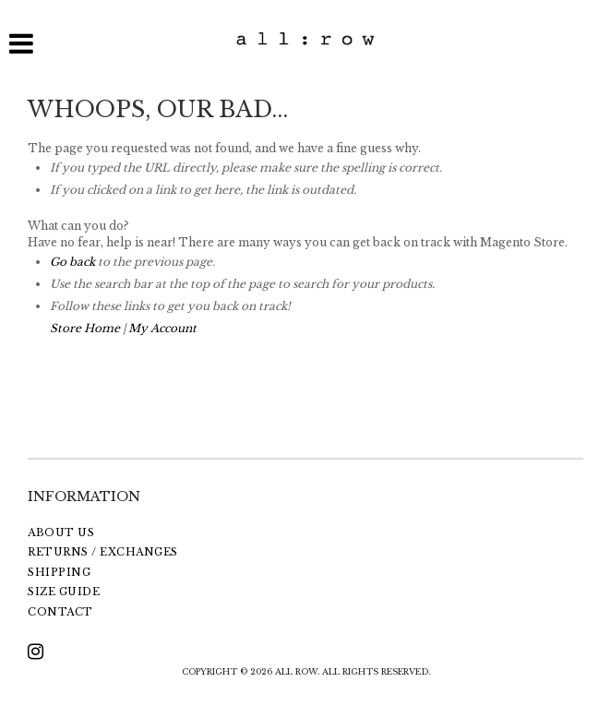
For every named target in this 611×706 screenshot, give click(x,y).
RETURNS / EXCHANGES (103, 551)
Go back (72, 262)
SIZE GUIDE (64, 591)
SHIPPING (59, 572)
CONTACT (60, 611)
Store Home (85, 328)
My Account (162, 328)
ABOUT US (61, 532)
